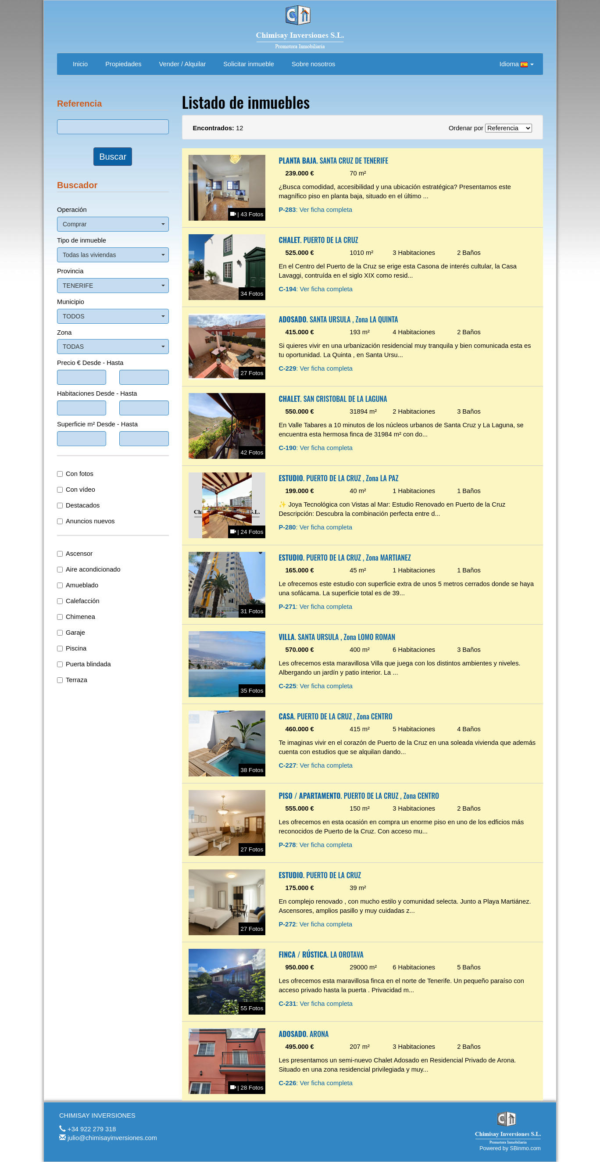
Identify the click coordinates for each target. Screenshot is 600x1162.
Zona (64, 332)
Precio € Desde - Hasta (90, 362)
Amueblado (77, 585)
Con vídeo (76, 489)
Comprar (114, 224)
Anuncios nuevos (86, 521)
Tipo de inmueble (81, 240)
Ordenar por (466, 128)
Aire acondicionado (89, 569)
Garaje (71, 632)
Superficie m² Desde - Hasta (97, 424)
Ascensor (75, 553)
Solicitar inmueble (248, 64)
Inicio (80, 64)
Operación (72, 209)
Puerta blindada (84, 664)
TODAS (114, 346)
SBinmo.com (525, 1148)
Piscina (71, 648)
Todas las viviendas (114, 254)
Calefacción (78, 600)
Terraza (72, 679)
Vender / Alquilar (182, 64)
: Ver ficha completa (315, 209)
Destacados (78, 505)
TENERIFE (114, 285)
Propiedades (123, 64)
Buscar (112, 156)
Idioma (517, 64)
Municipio (70, 301)
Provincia (70, 271)
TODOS (114, 316)
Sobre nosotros (313, 64)
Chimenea (76, 616)
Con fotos (75, 473)
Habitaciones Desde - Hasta (97, 393)
